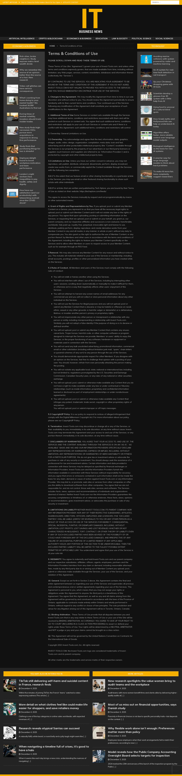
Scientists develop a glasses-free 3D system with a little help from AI (162, 97)
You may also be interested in (46, 674)
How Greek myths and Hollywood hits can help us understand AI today (164, 123)
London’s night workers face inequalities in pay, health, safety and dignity (29, 179)
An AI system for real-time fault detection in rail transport (163, 72)
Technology (157, 46)
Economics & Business (79, 38)
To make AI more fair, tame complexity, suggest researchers (163, 174)
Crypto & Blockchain (50, 38)
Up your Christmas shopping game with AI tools (163, 84)
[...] (47, 695)
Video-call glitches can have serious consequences (30, 88)
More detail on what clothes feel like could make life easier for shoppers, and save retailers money (53, 706)
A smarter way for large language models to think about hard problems (163, 162)
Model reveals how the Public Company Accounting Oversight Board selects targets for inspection (142, 753)
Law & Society (119, 38)
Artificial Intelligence (21, 38)
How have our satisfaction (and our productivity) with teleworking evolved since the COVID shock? (29, 196)
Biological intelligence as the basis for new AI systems (163, 148)
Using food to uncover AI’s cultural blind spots (164, 109)
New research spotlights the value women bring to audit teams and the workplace (141, 682)
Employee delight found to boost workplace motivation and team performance (30, 163)
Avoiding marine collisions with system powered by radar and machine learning (164, 60)
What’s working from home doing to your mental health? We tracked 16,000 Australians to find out (30, 102)
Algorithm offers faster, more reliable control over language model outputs (164, 136)
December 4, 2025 (29, 688)
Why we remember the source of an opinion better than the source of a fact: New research (30, 75)
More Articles (135, 674)
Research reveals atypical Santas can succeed (49, 728)
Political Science (141, 38)
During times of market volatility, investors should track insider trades (30, 118)
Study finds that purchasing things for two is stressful (30, 148)
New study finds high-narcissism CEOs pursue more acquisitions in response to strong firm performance (30, 133)
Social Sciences (164, 38)
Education (102, 38)
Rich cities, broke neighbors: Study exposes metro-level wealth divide (29, 60)
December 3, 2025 (118, 736)
